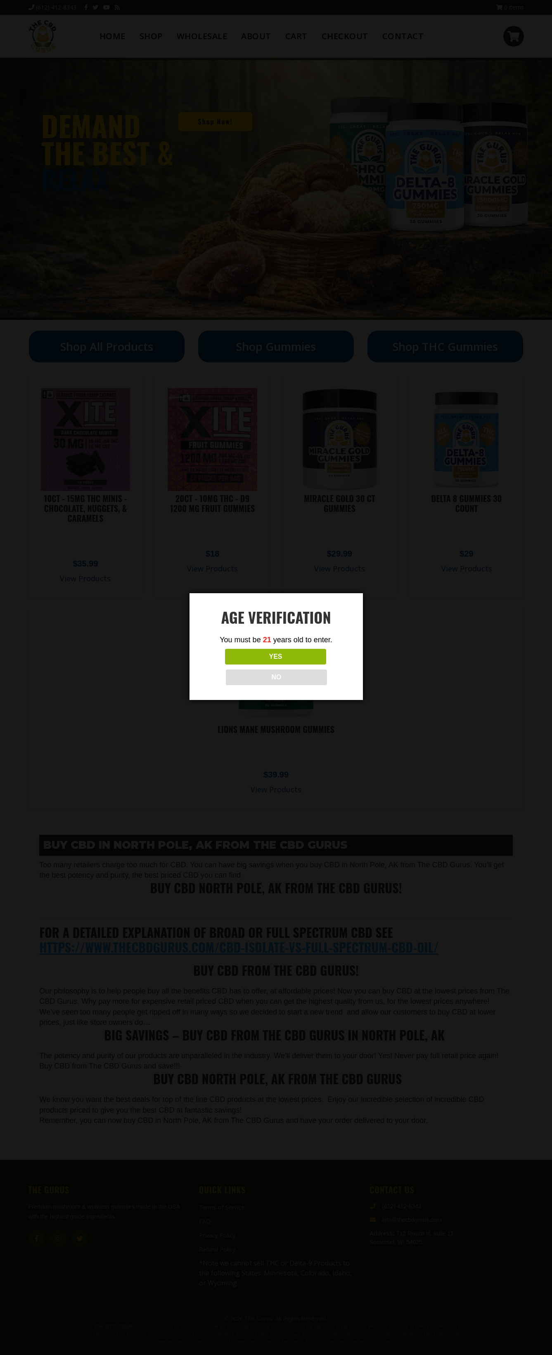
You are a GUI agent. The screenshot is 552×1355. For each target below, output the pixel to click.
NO (312, 666)
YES (239, 666)
